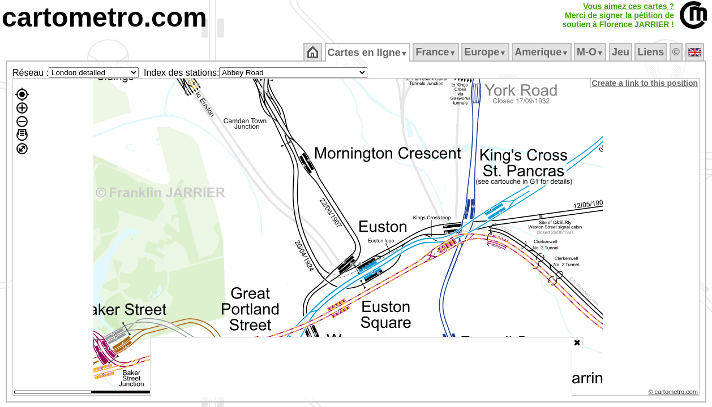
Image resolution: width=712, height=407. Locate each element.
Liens (651, 52)
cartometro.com (104, 17)
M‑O (591, 52)
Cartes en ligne (368, 52)
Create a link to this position (645, 83)
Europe (486, 52)
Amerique (542, 52)
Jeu (621, 52)
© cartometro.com (674, 393)
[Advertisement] (361, 367)
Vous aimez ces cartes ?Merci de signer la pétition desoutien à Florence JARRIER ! (618, 15)
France (437, 52)
